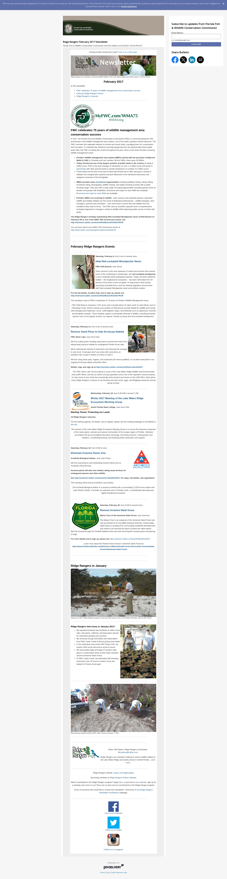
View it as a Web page (127, 52)
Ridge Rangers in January (87, 96)
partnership (81, 169)
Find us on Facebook (113, 813)
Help (125, 872)
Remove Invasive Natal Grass (117, 510)
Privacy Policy (104, 872)
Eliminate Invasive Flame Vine (88, 453)
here (121, 782)
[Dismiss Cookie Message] (223, 3)
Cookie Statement (129, 6)
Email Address (177, 33)
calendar (142, 782)
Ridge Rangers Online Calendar (123, 778)
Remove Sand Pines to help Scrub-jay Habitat (97, 331)
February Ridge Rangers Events (89, 93)
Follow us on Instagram (113, 849)
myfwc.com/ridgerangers (124, 773)
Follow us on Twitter (113, 830)
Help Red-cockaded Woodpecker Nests (118, 261)
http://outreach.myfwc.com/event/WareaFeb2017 (130, 539)
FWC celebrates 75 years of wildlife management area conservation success (108, 90)
